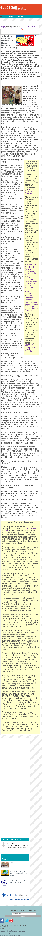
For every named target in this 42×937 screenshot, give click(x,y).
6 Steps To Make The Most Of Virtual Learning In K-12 (13, 931)
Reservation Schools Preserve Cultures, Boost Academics (31, 288)
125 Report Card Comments (18, 863)
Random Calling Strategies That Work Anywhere (12, 930)
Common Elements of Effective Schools (30, 348)
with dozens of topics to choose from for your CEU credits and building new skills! (18, 845)
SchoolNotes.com (4, 935)
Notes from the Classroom (29, 191)
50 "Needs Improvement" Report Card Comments (17, 881)
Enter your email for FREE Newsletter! (24, 910)
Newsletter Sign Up (16, 16)
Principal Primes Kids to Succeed (31, 308)
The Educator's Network (14, 935)
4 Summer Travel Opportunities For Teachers (11, 933)
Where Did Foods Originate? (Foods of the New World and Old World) (18, 873)
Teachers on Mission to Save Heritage (31, 279)
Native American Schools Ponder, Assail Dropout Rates (31, 299)
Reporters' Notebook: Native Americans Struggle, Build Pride (31, 270)
